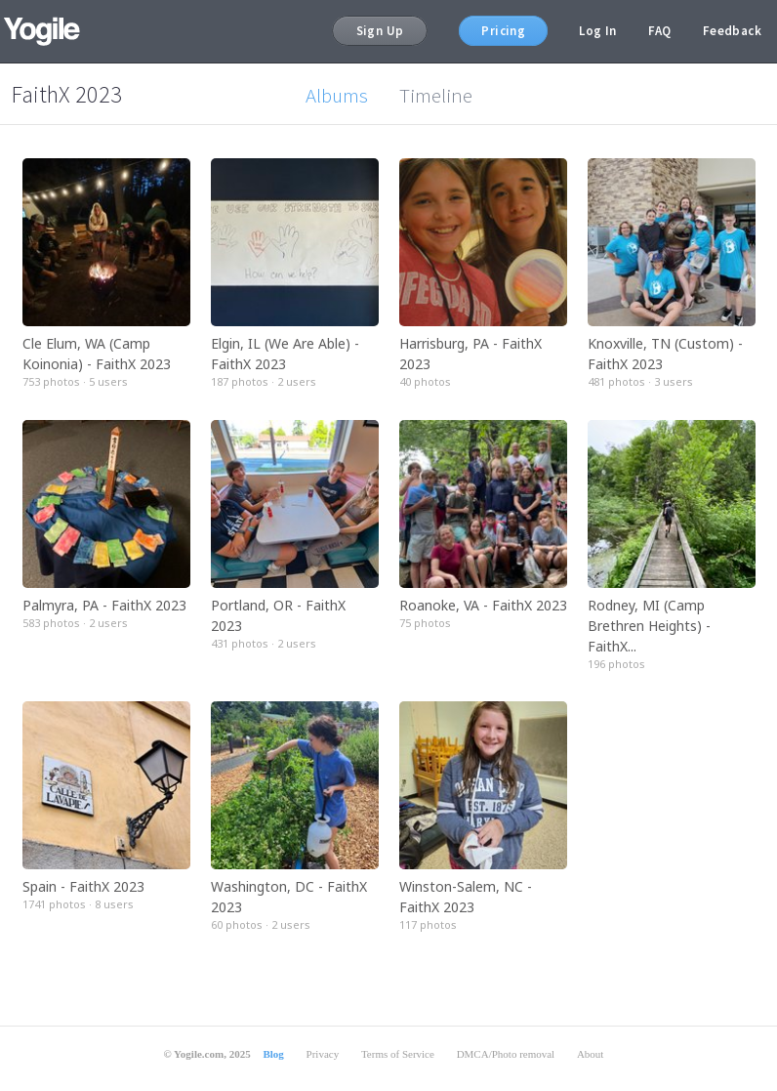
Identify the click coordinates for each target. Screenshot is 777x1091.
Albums (337, 95)
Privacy (323, 1054)
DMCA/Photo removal (506, 1054)
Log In (597, 30)
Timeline (435, 95)
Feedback (732, 30)
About (590, 1054)
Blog (273, 1054)
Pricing (503, 30)
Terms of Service (397, 1054)
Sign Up (380, 30)
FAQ (660, 30)
